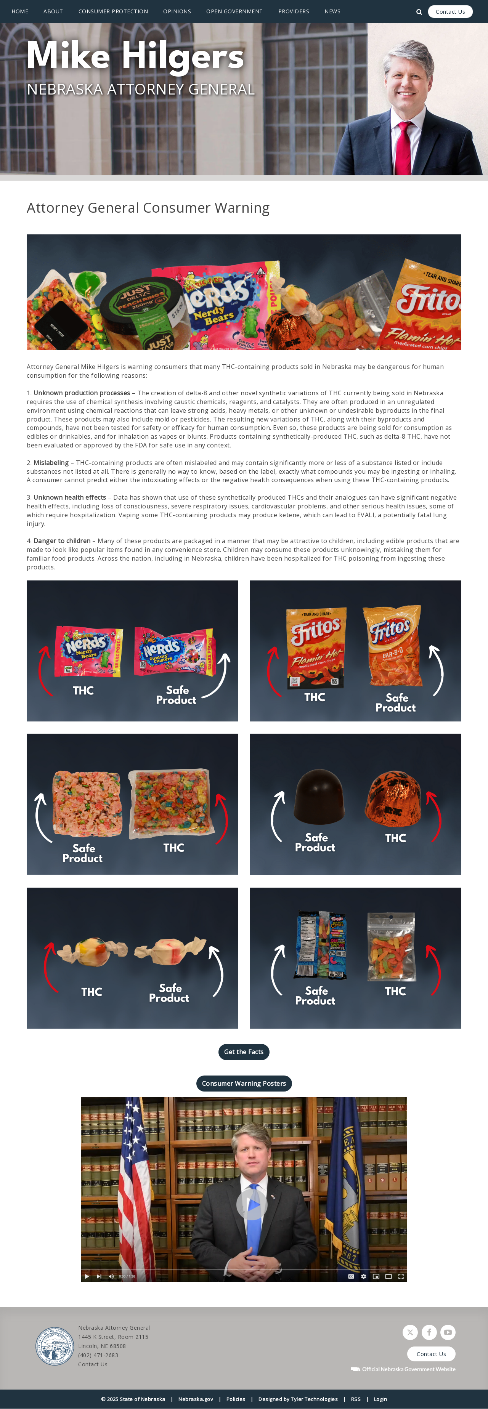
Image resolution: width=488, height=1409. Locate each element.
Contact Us (450, 11)
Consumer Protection (113, 11)
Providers (294, 11)
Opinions (177, 11)
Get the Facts (244, 1052)
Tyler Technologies (314, 1399)
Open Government (234, 11)
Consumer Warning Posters (244, 1083)
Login (380, 1399)
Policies (236, 1399)
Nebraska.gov (195, 1399)
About (53, 11)
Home (19, 11)
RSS (356, 1399)
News (332, 11)
